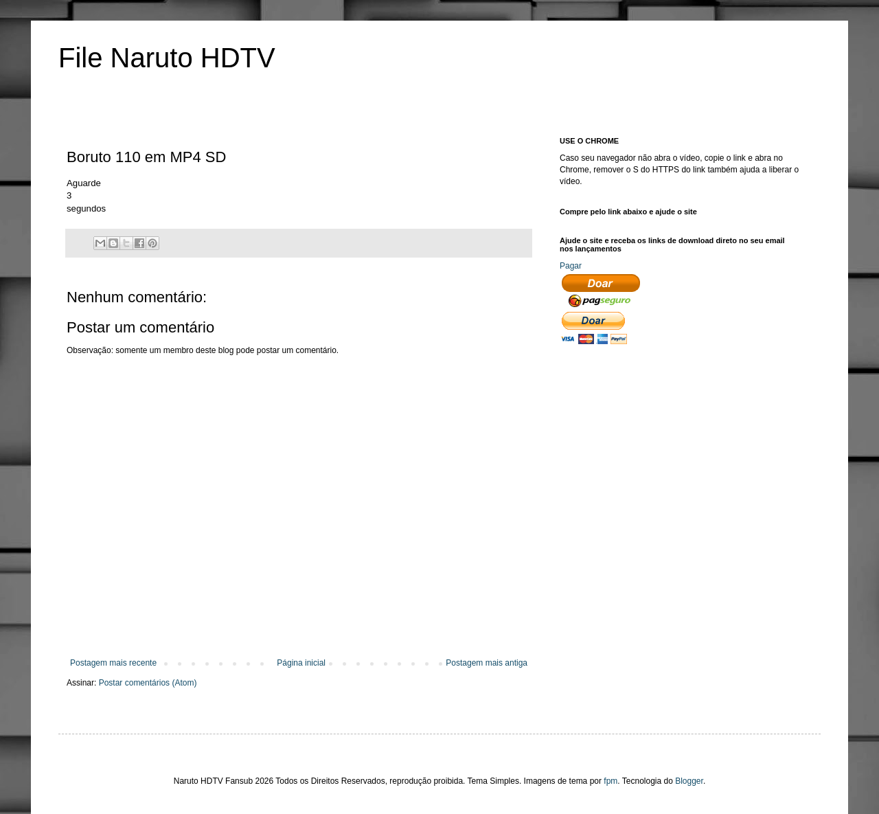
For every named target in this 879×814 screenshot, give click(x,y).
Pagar (571, 266)
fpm (610, 781)
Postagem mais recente (113, 663)
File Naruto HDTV (166, 58)
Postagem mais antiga (486, 663)
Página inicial (301, 663)
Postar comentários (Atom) (148, 683)
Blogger (689, 781)
